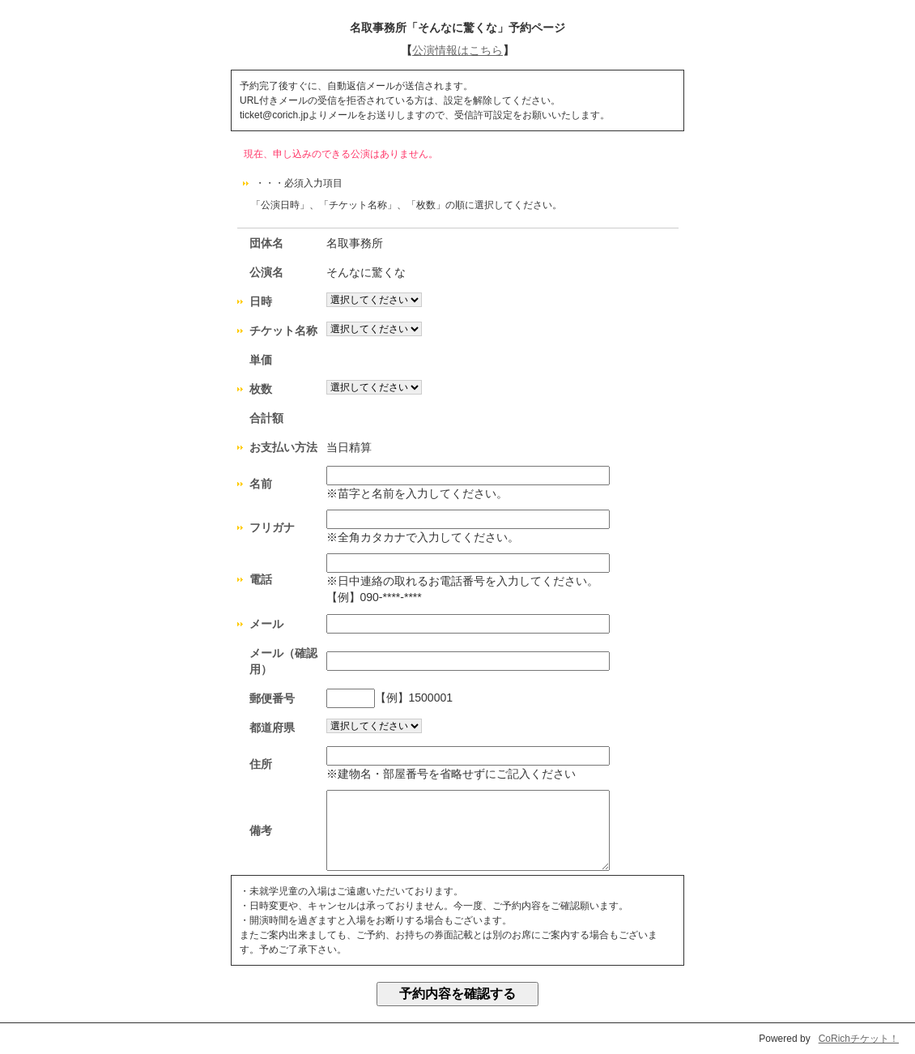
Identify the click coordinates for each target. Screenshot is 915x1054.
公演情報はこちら (457, 50)
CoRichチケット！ (859, 1038)
